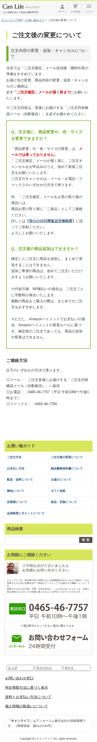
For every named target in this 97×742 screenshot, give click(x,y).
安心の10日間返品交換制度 (50, 221)
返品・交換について (64, 502)
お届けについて (61, 479)
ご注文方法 (14, 457)
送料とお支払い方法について (28, 697)
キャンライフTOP (12, 20)
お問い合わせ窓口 (19, 678)
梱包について (15, 491)
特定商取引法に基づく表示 (26, 687)
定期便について (17, 502)
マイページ (44, 667)
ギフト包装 (58, 491)
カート (69, 667)
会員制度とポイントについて (26, 513)
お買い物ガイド (35, 20)
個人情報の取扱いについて (26, 706)
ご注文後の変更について (67, 457)
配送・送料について (20, 479)
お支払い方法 (15, 468)
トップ (12, 667)
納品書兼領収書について (67, 468)
